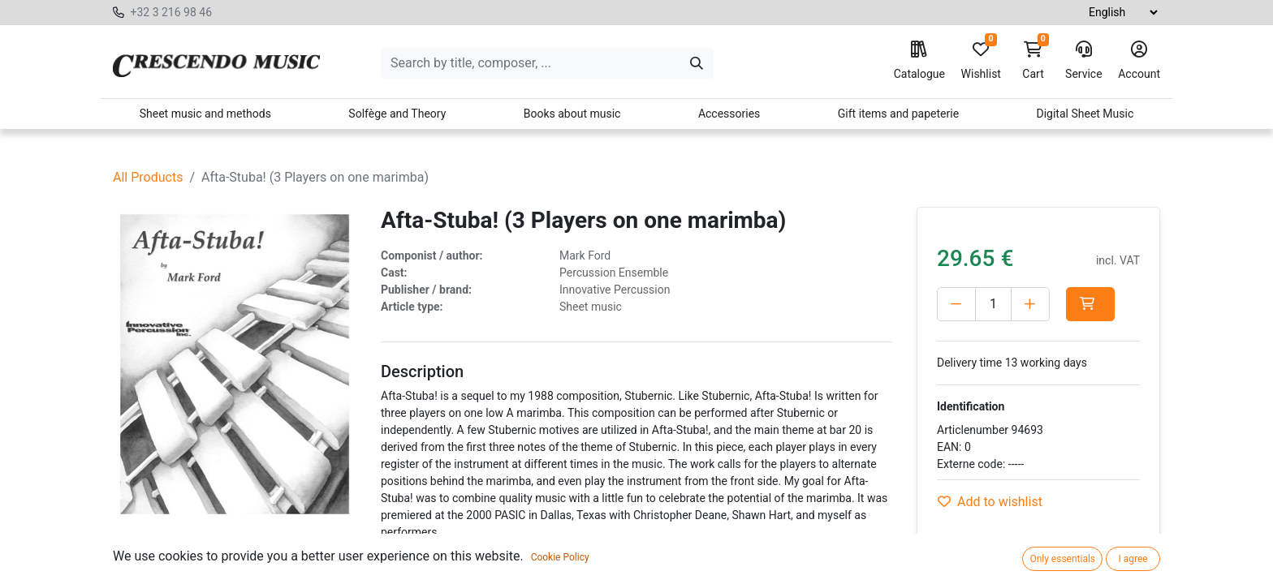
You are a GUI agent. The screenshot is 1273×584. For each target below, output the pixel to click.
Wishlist (981, 60)
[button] (1090, 304)
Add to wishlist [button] (990, 501)
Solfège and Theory (397, 113)
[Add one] (1030, 304)
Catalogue (919, 60)
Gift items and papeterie (898, 113)
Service (1084, 60)
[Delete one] (956, 304)
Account (1139, 60)
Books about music (572, 113)
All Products (148, 177)
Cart (1033, 60)
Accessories (729, 113)
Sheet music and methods (205, 113)
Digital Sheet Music (1085, 113)
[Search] (697, 63)
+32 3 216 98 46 (171, 12)
